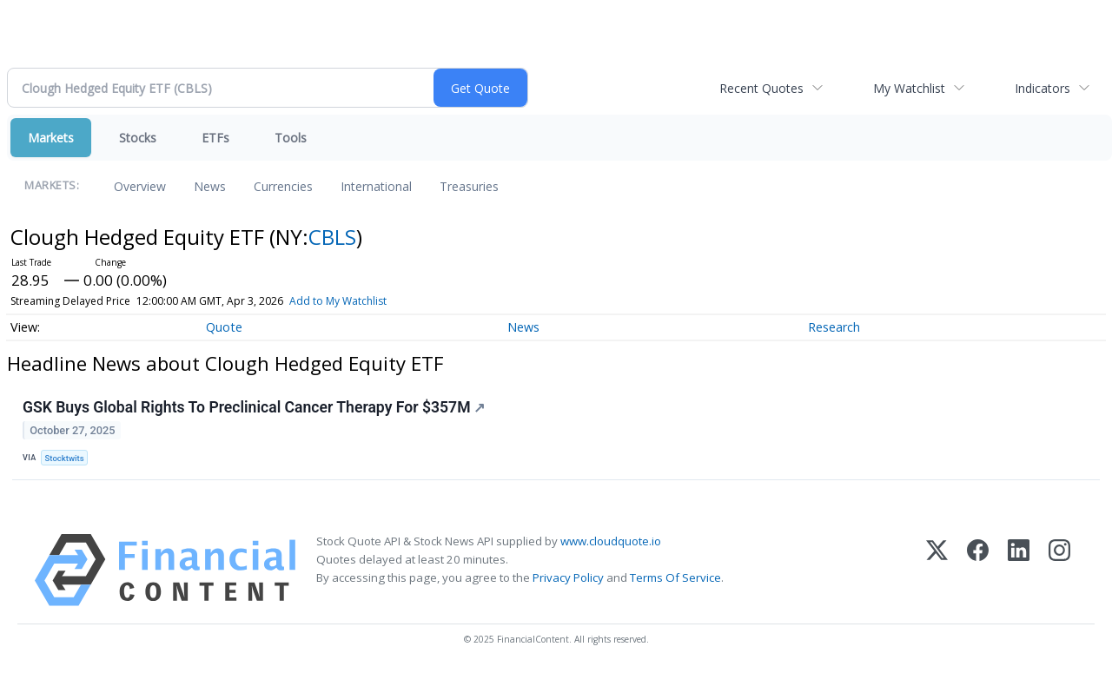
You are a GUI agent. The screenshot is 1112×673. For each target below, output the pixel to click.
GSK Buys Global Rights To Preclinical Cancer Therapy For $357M (254, 407)
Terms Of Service (675, 577)
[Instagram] (1059, 570)
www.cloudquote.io (610, 541)
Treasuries (469, 186)
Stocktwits (64, 458)
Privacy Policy (568, 577)
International (376, 186)
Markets (51, 137)
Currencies (283, 186)
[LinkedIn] (1018, 570)
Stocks (137, 137)
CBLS (332, 236)
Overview (140, 186)
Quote (224, 327)
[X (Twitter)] (937, 570)
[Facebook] (978, 570)
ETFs (215, 137)
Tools (291, 137)
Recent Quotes (761, 88)
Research (834, 327)
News (210, 186)
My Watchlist (909, 88)
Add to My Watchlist (338, 301)
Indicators (1042, 88)
